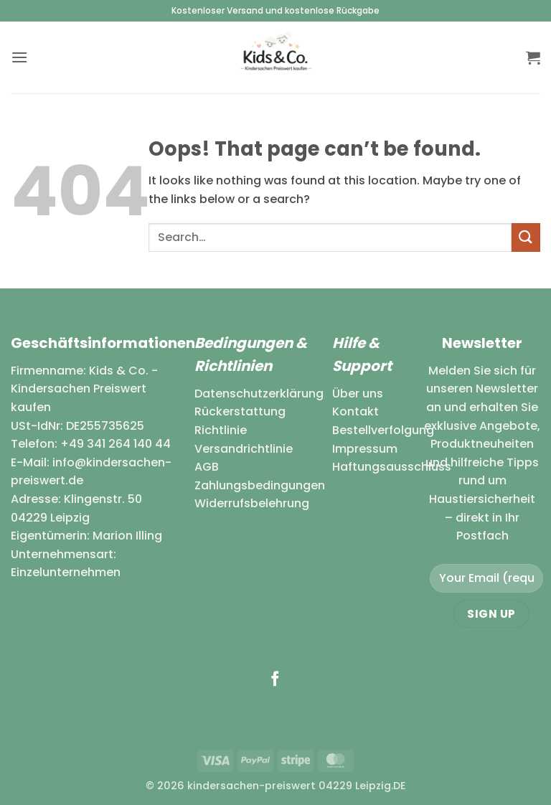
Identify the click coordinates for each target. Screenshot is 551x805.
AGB (206, 466)
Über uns (357, 393)
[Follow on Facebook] (275, 680)
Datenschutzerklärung (259, 393)
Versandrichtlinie (243, 449)
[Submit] (526, 237)
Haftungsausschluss (391, 466)
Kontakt (355, 411)
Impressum (364, 449)
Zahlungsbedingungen (259, 485)
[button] (19, 57)
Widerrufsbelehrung (251, 503)
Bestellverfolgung (383, 430)
